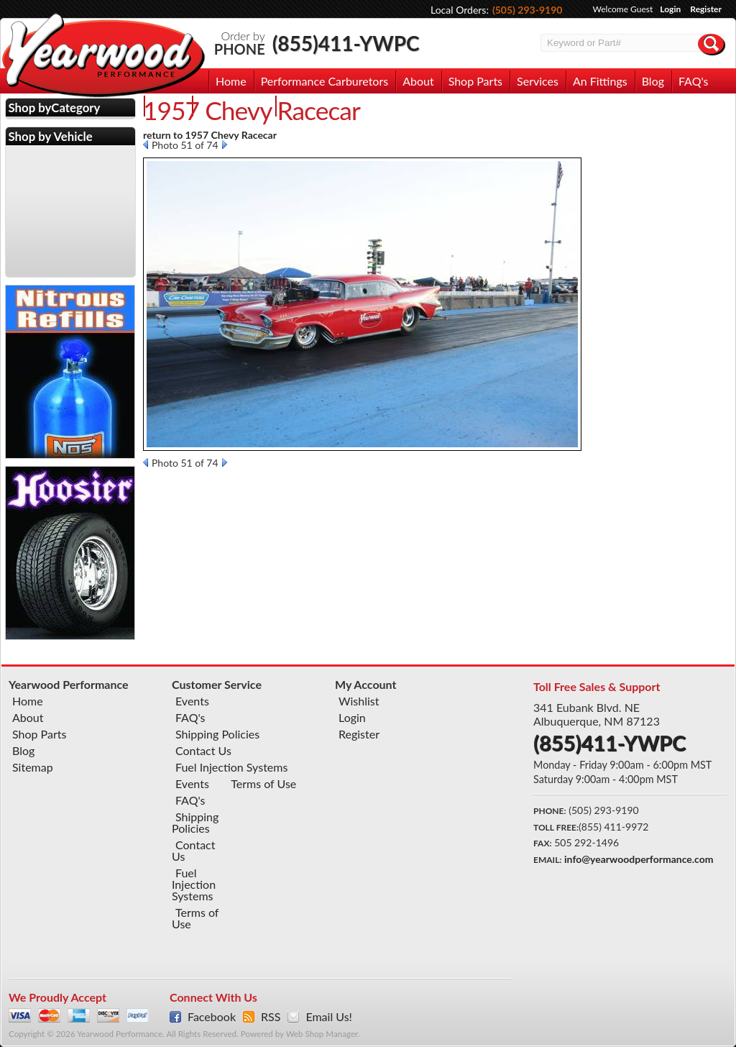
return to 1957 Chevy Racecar (210, 135)
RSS (270, 1017)
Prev (145, 144)
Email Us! (328, 1017)
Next (224, 144)
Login (670, 9)
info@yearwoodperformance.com (638, 859)
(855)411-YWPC (346, 43)
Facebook (212, 1017)
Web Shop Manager (322, 1033)
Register (706, 9)
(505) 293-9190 (527, 10)
